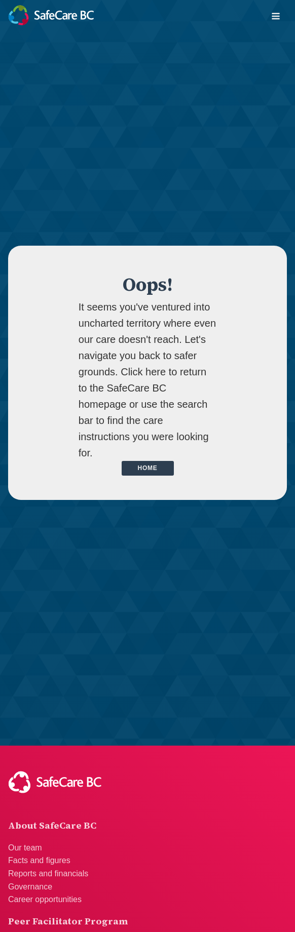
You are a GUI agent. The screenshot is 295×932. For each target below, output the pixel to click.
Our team (25, 847)
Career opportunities (45, 899)
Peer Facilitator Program (68, 921)
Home (148, 468)
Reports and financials (48, 873)
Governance (30, 886)
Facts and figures (39, 860)
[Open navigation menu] (276, 17)
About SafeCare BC (52, 825)
